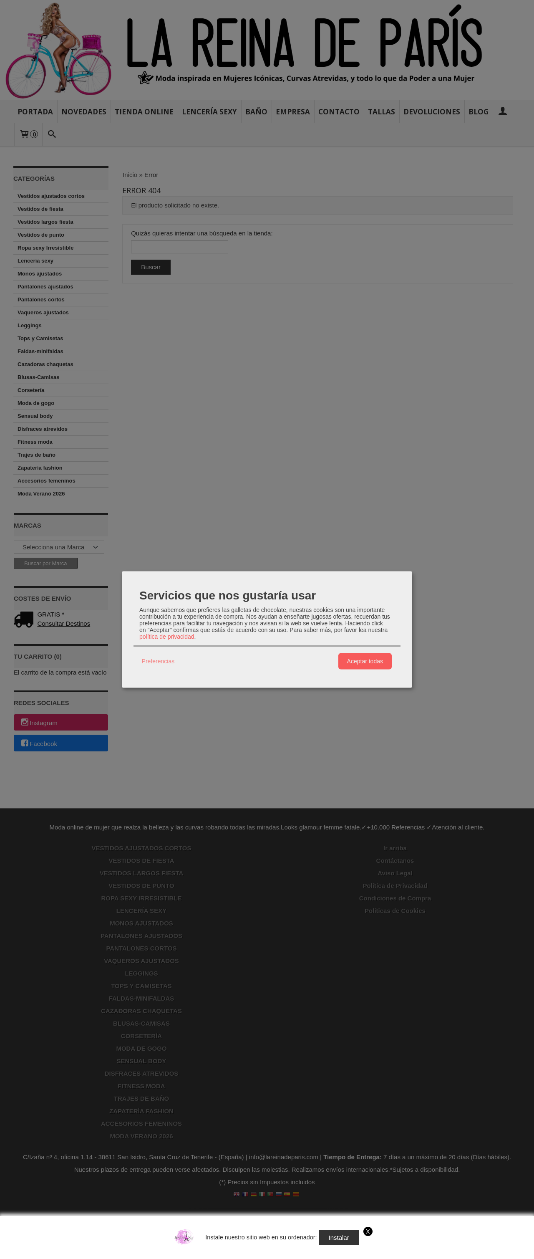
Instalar (339, 1237)
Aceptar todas (365, 661)
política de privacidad (166, 636)
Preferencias (158, 661)
